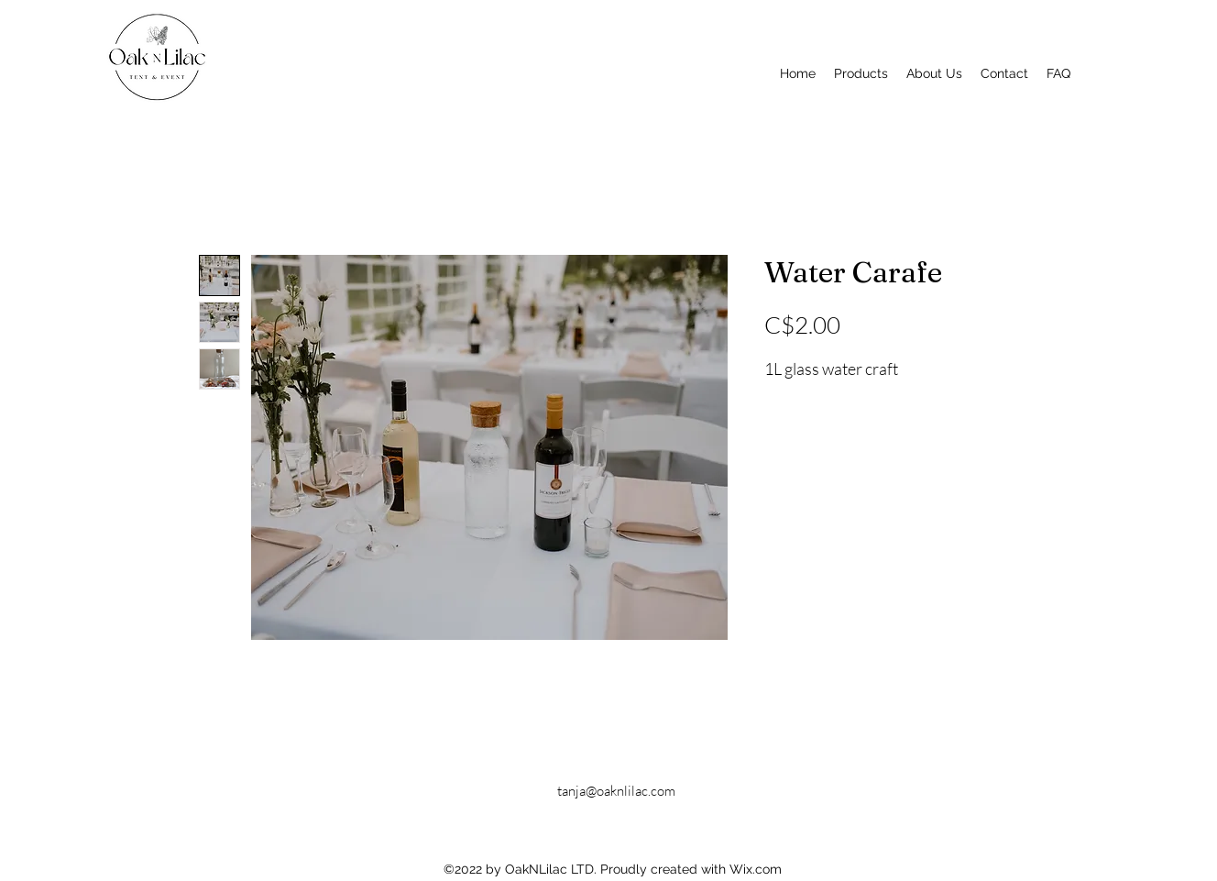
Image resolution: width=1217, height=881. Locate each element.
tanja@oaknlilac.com (616, 790)
